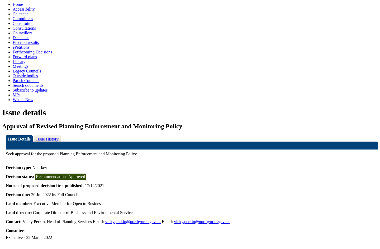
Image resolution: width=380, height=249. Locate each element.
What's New (23, 99)
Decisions (21, 37)
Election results (26, 42)
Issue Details (19, 139)
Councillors (22, 33)
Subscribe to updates (30, 90)
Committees (23, 18)
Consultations (24, 28)
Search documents (28, 85)
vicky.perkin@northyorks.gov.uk (133, 221)
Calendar (20, 14)
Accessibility (24, 9)
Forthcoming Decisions (32, 52)
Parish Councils (26, 80)
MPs (16, 95)
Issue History (47, 139)
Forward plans (25, 57)
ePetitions (21, 47)
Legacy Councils (27, 71)
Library (19, 61)
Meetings (20, 66)
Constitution (23, 23)
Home (18, 4)
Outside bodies (25, 76)
